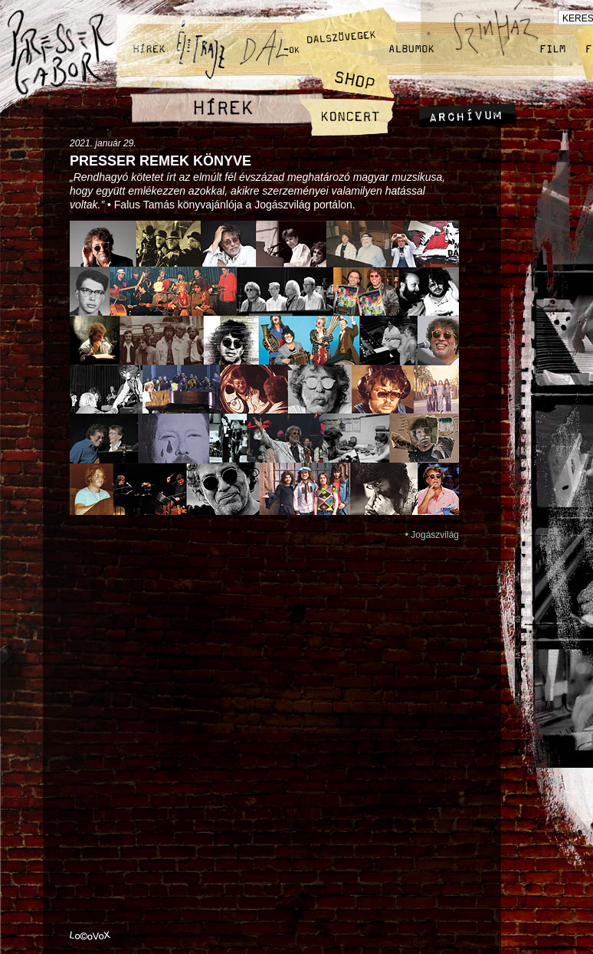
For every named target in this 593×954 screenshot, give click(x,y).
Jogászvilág (435, 534)
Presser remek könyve (160, 161)
